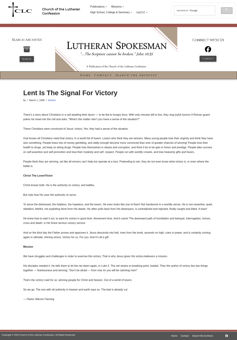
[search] (191, 11)
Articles (52, 100)
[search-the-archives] (26, 51)
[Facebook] (208, 50)
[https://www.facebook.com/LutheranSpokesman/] (226, 335)
